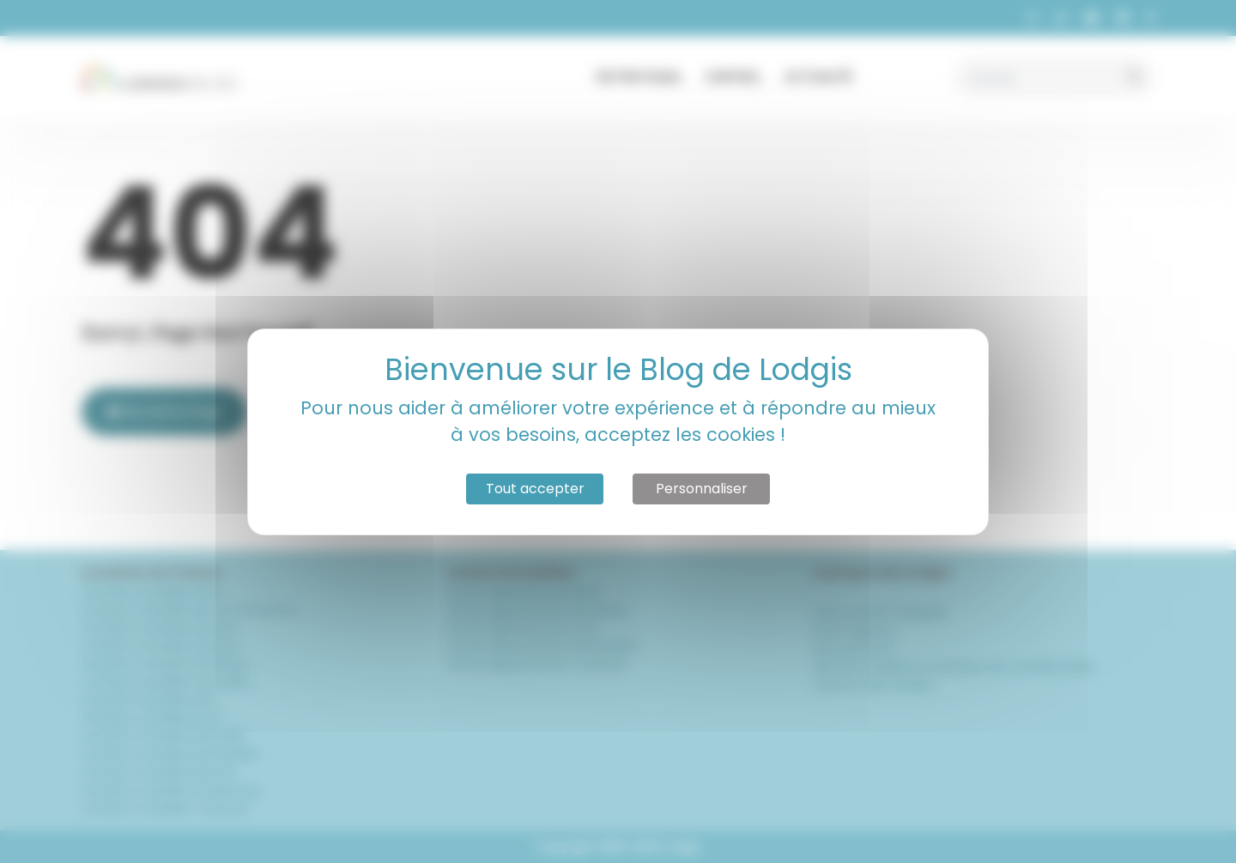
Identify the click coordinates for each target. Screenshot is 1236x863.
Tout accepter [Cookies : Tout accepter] (535, 488)
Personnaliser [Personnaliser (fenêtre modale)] (702, 488)
